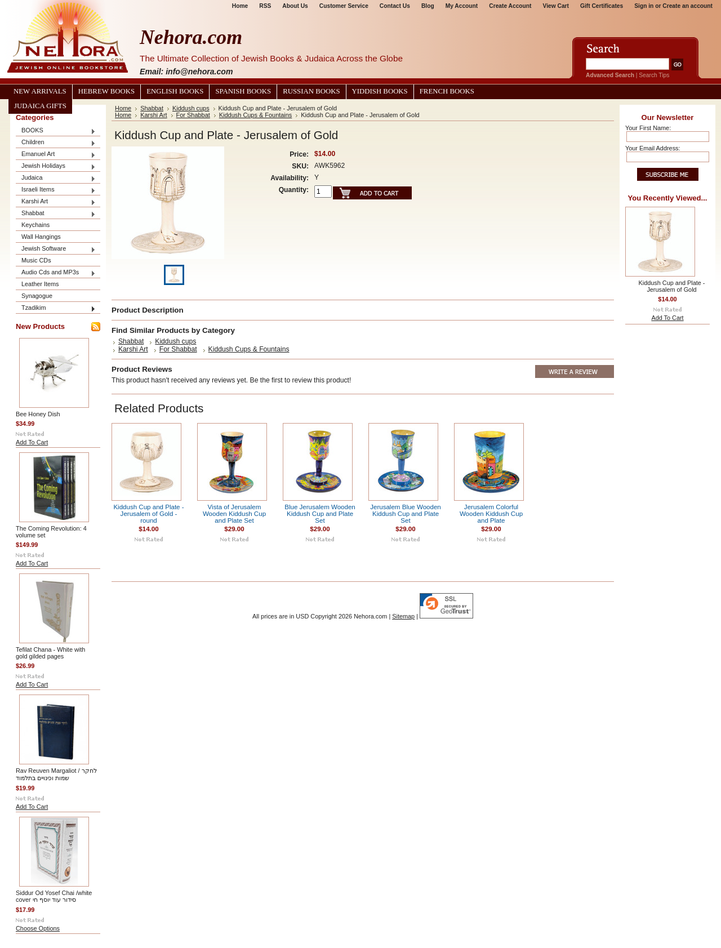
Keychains (35, 224)
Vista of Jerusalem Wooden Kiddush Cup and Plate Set (234, 514)
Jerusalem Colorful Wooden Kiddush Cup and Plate (491, 514)
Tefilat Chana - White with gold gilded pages (50, 653)
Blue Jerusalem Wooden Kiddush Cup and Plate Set (319, 514)
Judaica (56, 178)
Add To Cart (32, 442)
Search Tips (654, 75)
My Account (462, 6)
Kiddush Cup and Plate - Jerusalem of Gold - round (148, 514)
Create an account (687, 6)
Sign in (643, 6)
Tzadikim (56, 308)
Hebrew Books (106, 91)
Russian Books (311, 91)
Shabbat (56, 214)
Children (56, 143)
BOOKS (56, 131)
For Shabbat (193, 115)
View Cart (556, 6)
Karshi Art (56, 202)
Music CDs (36, 260)
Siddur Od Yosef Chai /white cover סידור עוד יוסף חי (54, 896)
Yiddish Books (380, 91)
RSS (265, 6)
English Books (174, 91)
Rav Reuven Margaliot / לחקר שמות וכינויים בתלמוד (56, 774)
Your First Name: (648, 127)
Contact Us (395, 6)
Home (240, 6)
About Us (295, 6)
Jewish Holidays (56, 166)
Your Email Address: (652, 148)
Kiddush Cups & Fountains (255, 115)
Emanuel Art (56, 154)
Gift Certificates (601, 6)
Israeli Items (56, 190)
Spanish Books (243, 91)
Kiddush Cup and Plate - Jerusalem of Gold (672, 286)
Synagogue (36, 295)
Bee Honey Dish (38, 414)
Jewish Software (56, 249)
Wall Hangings (41, 236)
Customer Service (343, 6)
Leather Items (40, 284)
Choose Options (38, 928)
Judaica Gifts (40, 106)
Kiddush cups (191, 108)
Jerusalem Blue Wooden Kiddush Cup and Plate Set (405, 514)
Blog (427, 6)
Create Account (510, 6)
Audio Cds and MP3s (56, 273)
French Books (447, 91)
